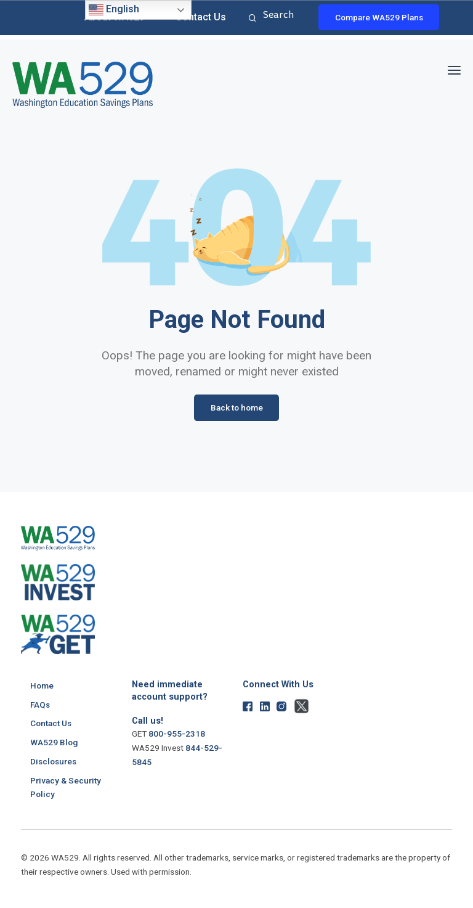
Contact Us (201, 17)
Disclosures (53, 761)
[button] (454, 68)
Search (250, 18)
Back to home (237, 407)
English (114, 9)
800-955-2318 (176, 733)
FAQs (40, 704)
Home (42, 685)
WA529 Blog (54, 742)
